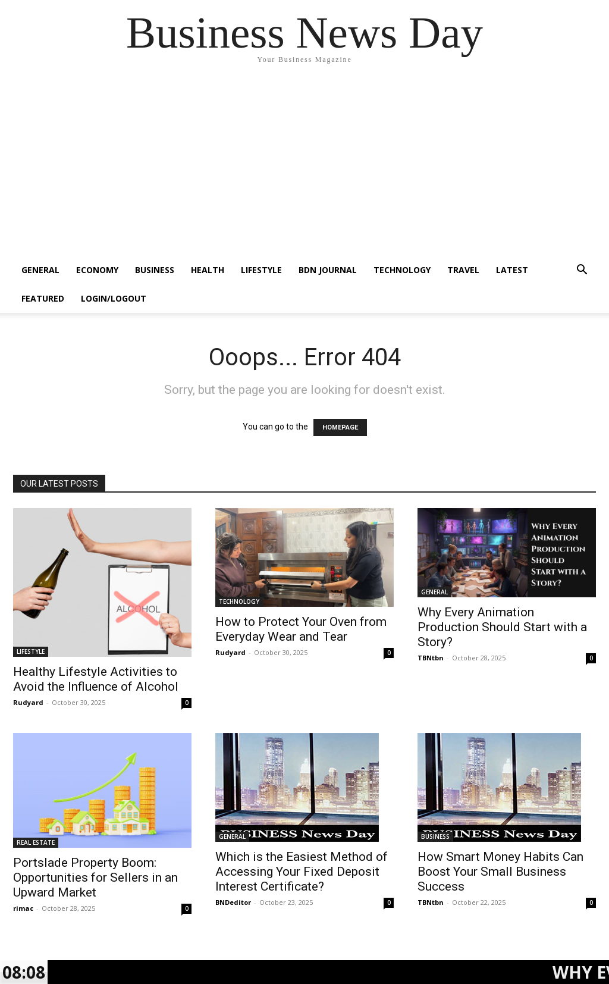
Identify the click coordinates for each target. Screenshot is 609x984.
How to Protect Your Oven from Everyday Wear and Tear (301, 629)
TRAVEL (463, 269)
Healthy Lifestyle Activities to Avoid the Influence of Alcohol (95, 679)
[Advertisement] (304, 166)
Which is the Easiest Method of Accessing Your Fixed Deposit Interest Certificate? (301, 872)
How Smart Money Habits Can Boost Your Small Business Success (500, 872)
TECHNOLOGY (402, 269)
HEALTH (207, 269)
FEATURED (42, 298)
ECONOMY (97, 269)
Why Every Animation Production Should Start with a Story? (502, 627)
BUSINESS (154, 269)
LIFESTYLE (261, 269)
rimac (23, 908)
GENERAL (40, 269)
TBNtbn (430, 657)
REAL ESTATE (36, 842)
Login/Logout (113, 298)
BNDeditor (233, 902)
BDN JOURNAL (328, 269)
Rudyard (28, 702)
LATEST (512, 269)
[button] (581, 271)
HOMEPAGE (340, 427)
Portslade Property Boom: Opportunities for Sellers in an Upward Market (95, 877)
